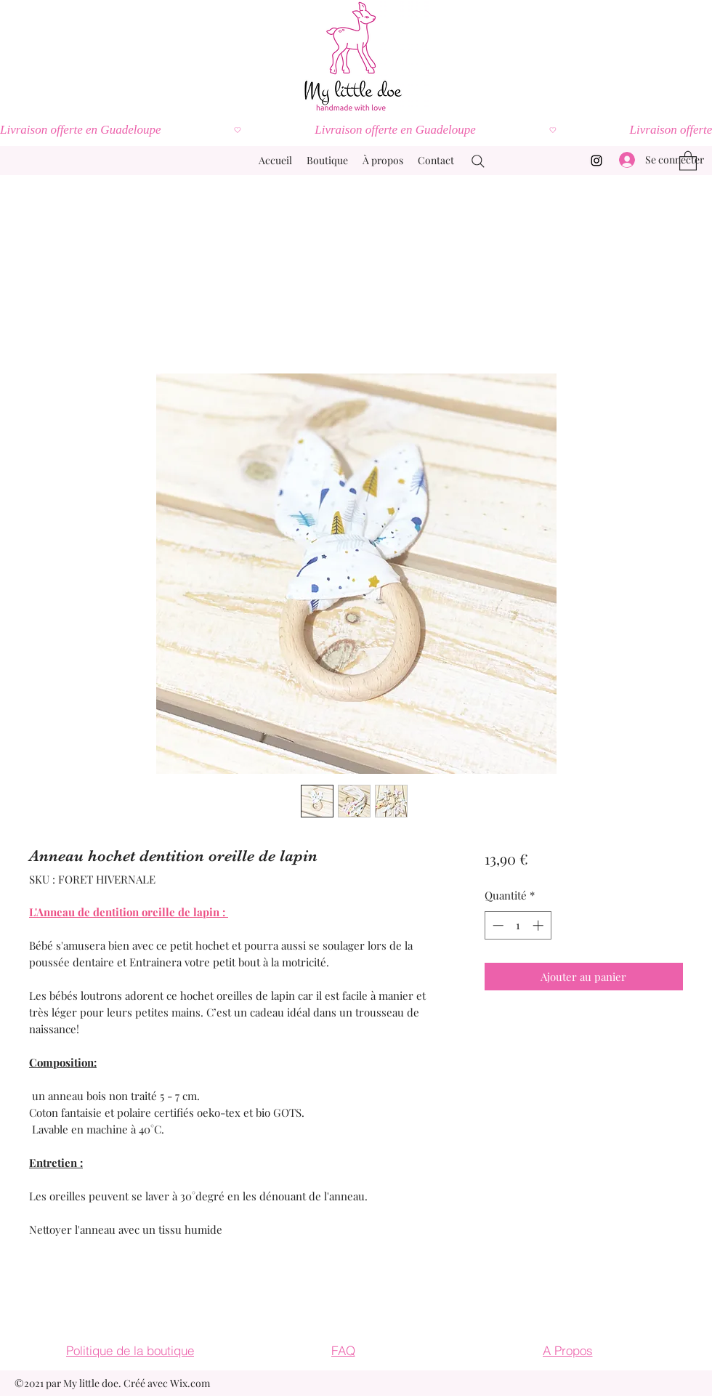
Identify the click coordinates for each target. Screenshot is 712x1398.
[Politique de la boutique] (130, 1350)
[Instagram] (596, 160)
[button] (688, 160)
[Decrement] (496, 925)
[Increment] (539, 925)
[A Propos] (567, 1350)
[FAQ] (343, 1350)
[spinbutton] (518, 925)
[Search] (478, 161)
